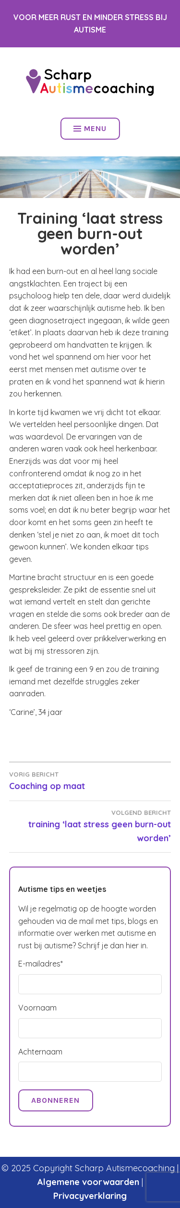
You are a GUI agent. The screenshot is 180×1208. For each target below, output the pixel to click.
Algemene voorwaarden (88, 1181)
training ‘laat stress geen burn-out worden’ (90, 826)
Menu (90, 128)
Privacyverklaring (90, 1195)
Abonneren (55, 1100)
